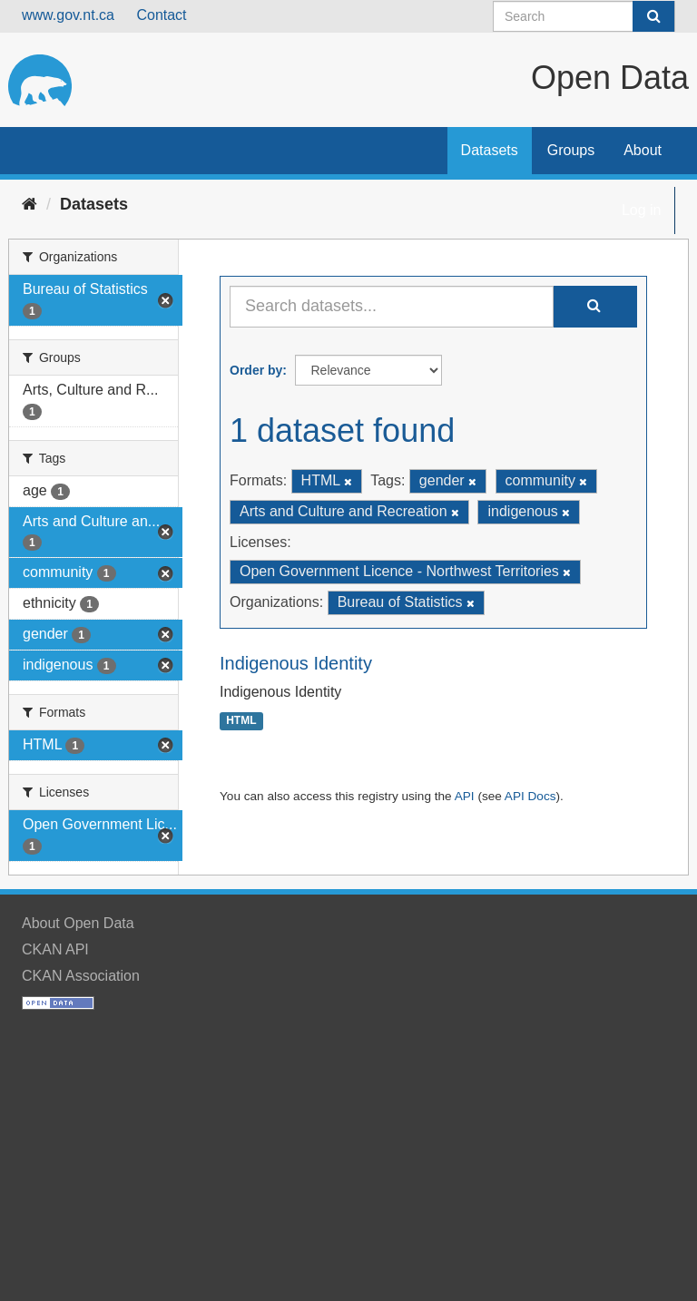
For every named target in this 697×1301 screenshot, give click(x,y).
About (642, 150)
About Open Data (78, 923)
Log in (642, 210)
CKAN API (55, 949)
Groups (570, 150)
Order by (256, 370)
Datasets (489, 150)
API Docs (530, 796)
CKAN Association (81, 975)
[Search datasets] (584, 16)
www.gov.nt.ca (68, 15)
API (465, 796)
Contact (161, 15)
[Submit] (653, 16)
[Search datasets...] (392, 307)
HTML (241, 721)
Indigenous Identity (296, 663)
